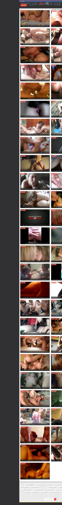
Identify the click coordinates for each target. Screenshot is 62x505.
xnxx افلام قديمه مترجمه (56, 484)
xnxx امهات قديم (47, 484)
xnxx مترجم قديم (31, 484)
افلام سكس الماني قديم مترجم (55, 487)
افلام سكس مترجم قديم (56, 492)
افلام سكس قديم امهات (5, 487)
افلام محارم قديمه (25, 492)
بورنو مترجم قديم (57, 494)
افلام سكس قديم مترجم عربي (55, 489)
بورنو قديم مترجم (8, 492)
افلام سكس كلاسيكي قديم (7, 489)
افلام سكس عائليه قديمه (15, 487)
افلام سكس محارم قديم (45, 492)
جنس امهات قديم (49, 494)
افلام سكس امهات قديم (43, 487)
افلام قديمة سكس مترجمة (34, 492)
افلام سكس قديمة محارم (29, 489)
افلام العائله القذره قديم (10, 484)
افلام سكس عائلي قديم (33, 487)
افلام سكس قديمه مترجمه (18, 489)
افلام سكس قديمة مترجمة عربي (42, 489)
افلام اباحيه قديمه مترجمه (21, 484)
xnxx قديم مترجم (39, 484)
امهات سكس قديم (16, 492)
